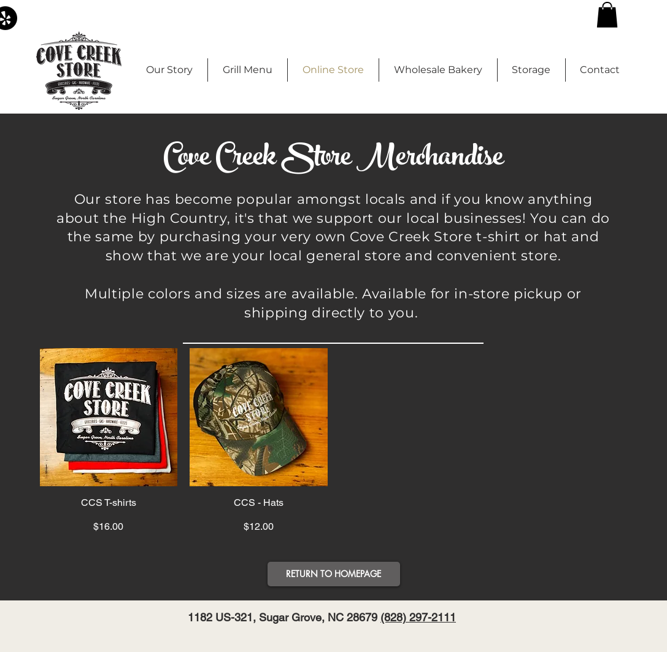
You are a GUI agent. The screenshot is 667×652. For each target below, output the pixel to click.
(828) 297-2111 (418, 617)
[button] (607, 15)
